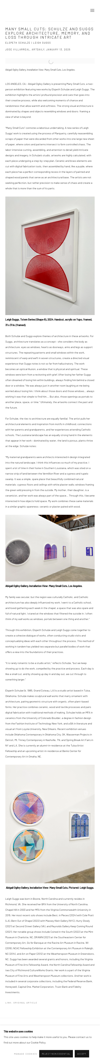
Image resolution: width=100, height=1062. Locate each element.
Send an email (15, 1047)
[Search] (18, 1039)
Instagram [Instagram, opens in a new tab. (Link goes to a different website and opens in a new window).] (8, 1047)
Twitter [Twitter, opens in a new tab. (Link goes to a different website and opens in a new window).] (29, 1047)
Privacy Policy (11, 1026)
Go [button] (35, 1039)
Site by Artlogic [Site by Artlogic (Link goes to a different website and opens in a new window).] (66, 1031)
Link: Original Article (21, 1002)
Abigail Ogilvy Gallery (12, 11)
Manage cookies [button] (28, 1026)
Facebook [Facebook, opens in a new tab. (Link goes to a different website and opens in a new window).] (22, 1047)
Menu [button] (92, 10)
